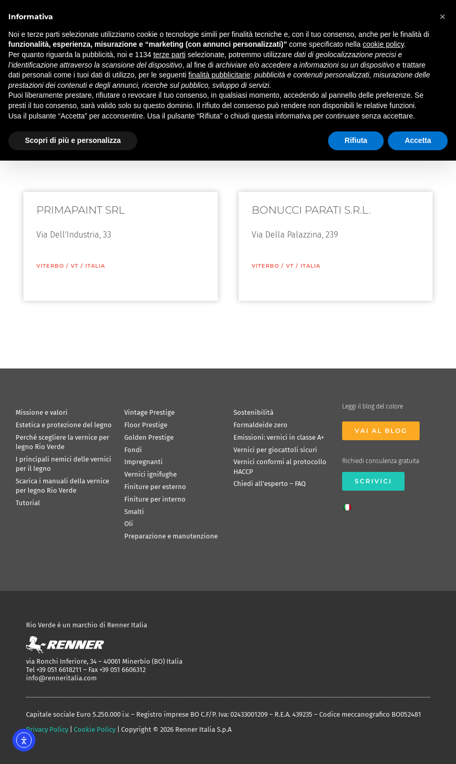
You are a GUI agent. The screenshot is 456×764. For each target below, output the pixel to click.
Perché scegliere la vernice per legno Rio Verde (62, 442)
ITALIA (95, 265)
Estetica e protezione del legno (64, 425)
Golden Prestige (149, 437)
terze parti (169, 54)
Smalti (134, 512)
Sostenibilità (253, 412)
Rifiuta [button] (356, 140)
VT (75, 265)
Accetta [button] (418, 140)
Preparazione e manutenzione (171, 536)
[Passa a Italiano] (350, 504)
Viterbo (50, 265)
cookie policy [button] (383, 44)
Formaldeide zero (260, 425)
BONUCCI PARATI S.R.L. (311, 210)
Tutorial (28, 503)
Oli (128, 524)
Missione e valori (42, 412)
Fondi (133, 450)
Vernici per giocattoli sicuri (275, 450)
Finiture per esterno (155, 487)
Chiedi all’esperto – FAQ (269, 484)
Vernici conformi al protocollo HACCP (280, 466)
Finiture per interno (155, 499)
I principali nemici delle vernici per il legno (63, 463)
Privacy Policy (47, 729)
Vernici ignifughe (150, 474)
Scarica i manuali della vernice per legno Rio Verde (62, 485)
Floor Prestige (145, 425)
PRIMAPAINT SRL (80, 210)
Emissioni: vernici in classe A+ (278, 437)
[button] (442, 16)
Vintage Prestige (149, 412)
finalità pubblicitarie (219, 75)
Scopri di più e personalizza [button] (73, 140)
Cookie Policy (94, 729)
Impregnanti (143, 462)
